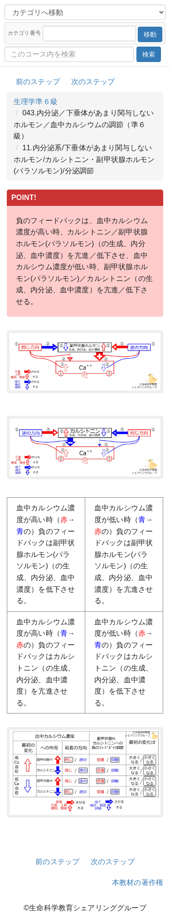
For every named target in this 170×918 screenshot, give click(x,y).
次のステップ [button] (93, 82)
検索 (148, 54)
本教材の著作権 (137, 882)
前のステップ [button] (38, 82)
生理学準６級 (36, 101)
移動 (150, 34)
